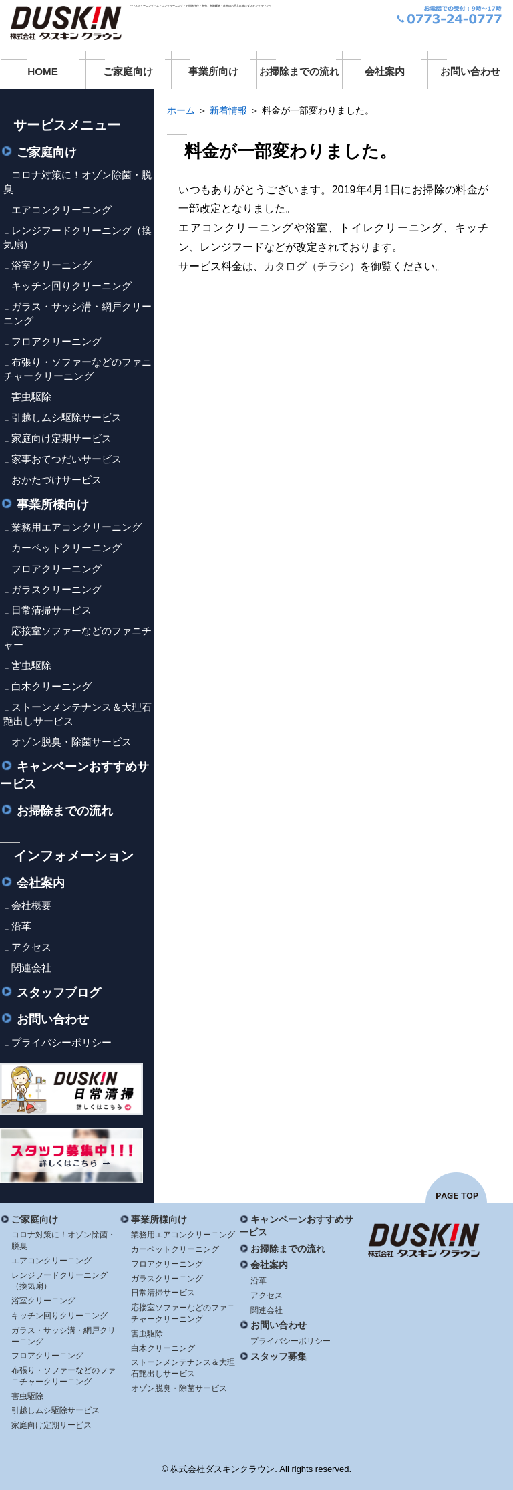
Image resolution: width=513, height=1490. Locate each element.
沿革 (21, 926)
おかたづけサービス (56, 479)
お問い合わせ (470, 71)
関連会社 (31, 967)
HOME (42, 71)
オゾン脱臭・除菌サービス (71, 741)
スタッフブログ (50, 992)
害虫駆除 (31, 396)
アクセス (31, 947)
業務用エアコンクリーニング (76, 527)
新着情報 (228, 110)
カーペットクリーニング (66, 547)
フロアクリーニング (56, 341)
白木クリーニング (51, 686)
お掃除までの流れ (299, 71)
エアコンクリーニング (61, 209)
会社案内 (385, 71)
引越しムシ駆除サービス (66, 417)
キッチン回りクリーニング (71, 285)
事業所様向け (44, 504)
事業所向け (213, 71)
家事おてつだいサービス (66, 459)
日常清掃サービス (51, 610)
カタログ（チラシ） (312, 266)
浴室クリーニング (51, 265)
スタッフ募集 (273, 1356)
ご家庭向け (128, 71)
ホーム (181, 110)
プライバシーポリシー (61, 1042)
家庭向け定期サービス (61, 438)
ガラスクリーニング (56, 589)
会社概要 (31, 905)
